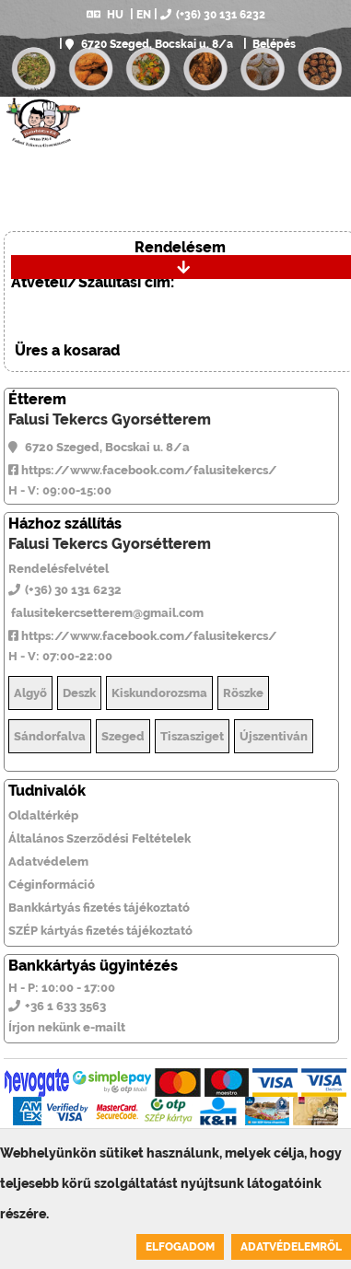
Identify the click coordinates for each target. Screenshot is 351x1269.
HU (105, 14)
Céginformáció (51, 884)
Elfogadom (180, 1246)
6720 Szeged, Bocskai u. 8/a (149, 44)
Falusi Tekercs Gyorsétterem (109, 419)
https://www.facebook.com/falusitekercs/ (142, 470)
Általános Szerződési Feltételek (99, 838)
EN (143, 14)
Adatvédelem (48, 861)
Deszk (79, 693)
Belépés (273, 44)
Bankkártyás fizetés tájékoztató (99, 907)
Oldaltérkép (43, 815)
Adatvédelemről (291, 1246)
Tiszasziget (192, 736)
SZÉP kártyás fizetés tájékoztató (100, 930)
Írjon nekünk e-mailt (66, 1027)
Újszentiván (274, 736)
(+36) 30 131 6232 (212, 14)
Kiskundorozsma (159, 693)
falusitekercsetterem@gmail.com (106, 613)
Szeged (123, 736)
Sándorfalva (50, 736)
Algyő (30, 693)
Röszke (243, 693)
